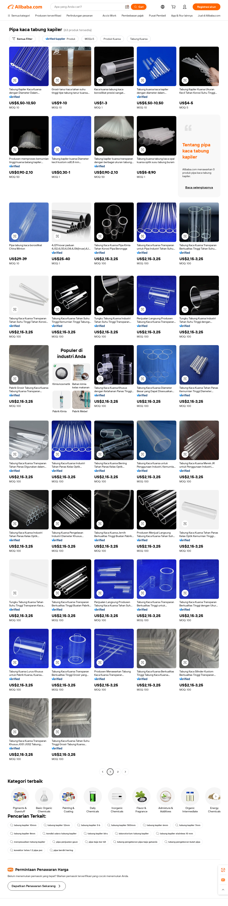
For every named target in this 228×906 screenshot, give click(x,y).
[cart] (174, 7)
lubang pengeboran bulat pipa (182, 841)
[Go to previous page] (102, 771)
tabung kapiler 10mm (23, 825)
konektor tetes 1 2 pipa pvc (26, 850)
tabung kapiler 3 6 (88, 825)
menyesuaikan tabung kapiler (27, 841)
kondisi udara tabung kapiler (60, 833)
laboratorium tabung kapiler (132, 833)
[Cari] (138, 7)
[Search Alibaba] (88, 7)
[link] (223, 870)
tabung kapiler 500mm (121, 825)
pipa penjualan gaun (65, 841)
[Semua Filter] (22, 39)
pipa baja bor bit (95, 841)
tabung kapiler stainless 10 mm (174, 833)
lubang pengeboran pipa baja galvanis (135, 841)
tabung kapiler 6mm (155, 825)
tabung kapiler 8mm (22, 833)
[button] (127, 7)
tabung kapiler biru (96, 833)
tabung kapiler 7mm (187, 825)
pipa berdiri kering (61, 850)
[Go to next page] (125, 771)
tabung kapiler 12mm (57, 825)
